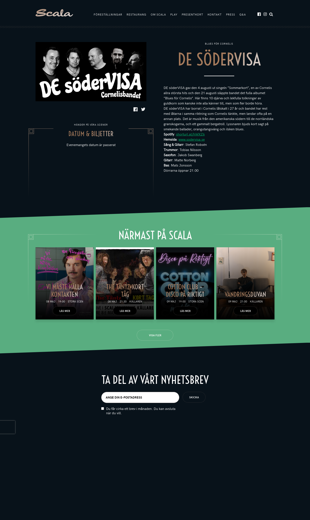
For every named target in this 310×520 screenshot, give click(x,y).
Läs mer (64, 311)
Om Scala (158, 14)
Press (230, 14)
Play (173, 14)
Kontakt (215, 14)
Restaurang (136, 14)
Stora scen (75, 301)
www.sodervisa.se (191, 139)
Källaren (135, 301)
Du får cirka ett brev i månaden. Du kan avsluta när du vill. (140, 410)
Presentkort (192, 14)
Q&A (242, 14)
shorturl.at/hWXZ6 (190, 134)
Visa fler (155, 335)
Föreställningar (108, 14)
